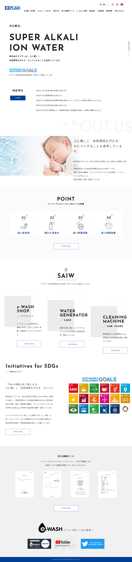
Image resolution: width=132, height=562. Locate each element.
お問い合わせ (119, 11)
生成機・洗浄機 (29, 11)
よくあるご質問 (81, 11)
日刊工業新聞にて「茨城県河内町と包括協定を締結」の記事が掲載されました (73, 110)
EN (104, 4)
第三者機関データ (67, 11)
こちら (87, 530)
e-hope (40, 11)
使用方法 (56, 11)
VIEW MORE (66, 246)
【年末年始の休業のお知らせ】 (55, 90)
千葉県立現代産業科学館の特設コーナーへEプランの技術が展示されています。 (73, 100)
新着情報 (109, 11)
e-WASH (48, 11)
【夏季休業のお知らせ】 (53, 95)
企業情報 (101, 11)
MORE (17, 98)
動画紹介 (92, 11)
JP (101, 4)
